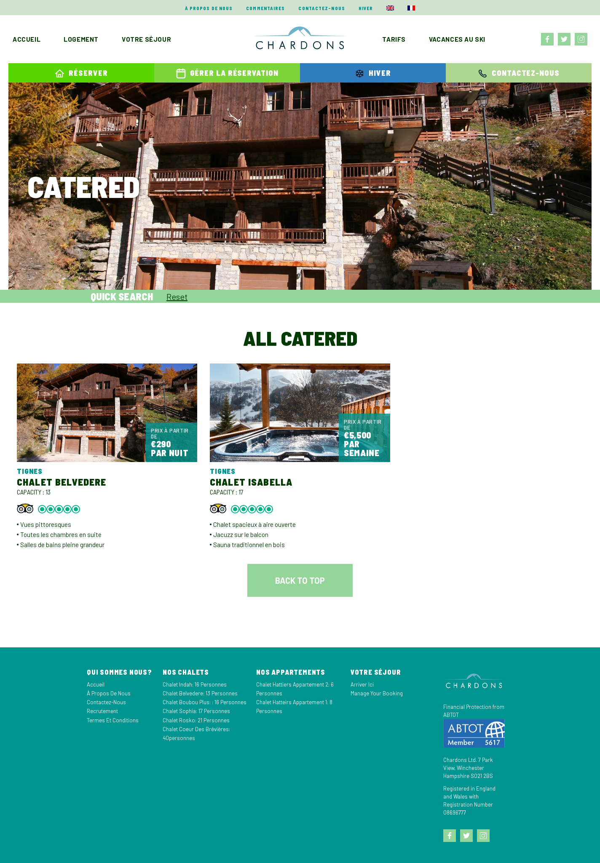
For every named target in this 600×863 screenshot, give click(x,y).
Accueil (26, 39)
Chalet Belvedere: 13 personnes (200, 693)
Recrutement (102, 711)
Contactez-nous (321, 8)
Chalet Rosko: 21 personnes (196, 720)
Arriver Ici (362, 684)
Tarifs (394, 39)
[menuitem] (390, 8)
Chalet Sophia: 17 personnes (196, 711)
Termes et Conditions (113, 720)
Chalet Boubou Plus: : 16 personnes (204, 702)
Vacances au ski (457, 39)
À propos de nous (209, 8)
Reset (177, 296)
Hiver (366, 8)
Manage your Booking (377, 693)
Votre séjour (146, 39)
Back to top (300, 580)
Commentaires (265, 8)
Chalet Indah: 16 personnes (195, 684)
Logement (81, 39)
